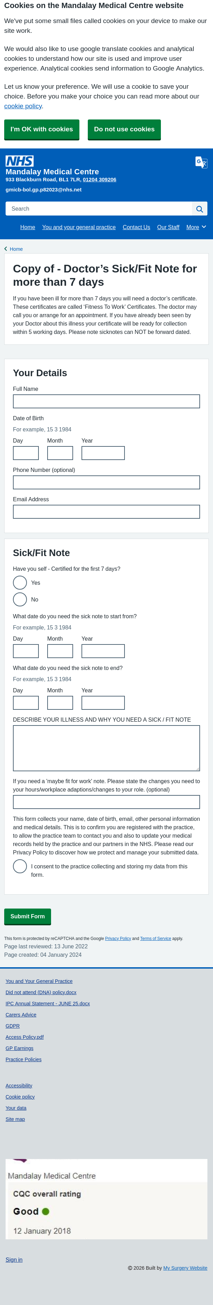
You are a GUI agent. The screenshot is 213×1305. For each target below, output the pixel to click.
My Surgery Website (185, 1268)
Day (18, 440)
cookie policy (23, 106)
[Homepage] (99, 165)
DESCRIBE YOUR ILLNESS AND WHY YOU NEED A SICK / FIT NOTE (102, 719)
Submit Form (27, 916)
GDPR (13, 1025)
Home (27, 227)
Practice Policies (24, 1059)
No (34, 599)
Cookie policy (20, 1096)
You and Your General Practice (39, 981)
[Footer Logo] (106, 1199)
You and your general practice (79, 227)
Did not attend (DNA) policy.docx (41, 992)
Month (55, 440)
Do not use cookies (124, 129)
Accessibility (19, 1085)
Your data (16, 1108)
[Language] (201, 162)
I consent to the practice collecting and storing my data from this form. (109, 870)
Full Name (25, 389)
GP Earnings (19, 1048)
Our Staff (168, 227)
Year (87, 440)
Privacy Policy (118, 938)
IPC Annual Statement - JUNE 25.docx (48, 1003)
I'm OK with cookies (41, 129)
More (196, 227)
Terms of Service (155, 938)
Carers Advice (21, 1014)
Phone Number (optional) (44, 470)
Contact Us (136, 227)
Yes (35, 582)
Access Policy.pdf (25, 1037)
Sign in (14, 1259)
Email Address (31, 499)
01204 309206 (99, 179)
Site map (15, 1119)
